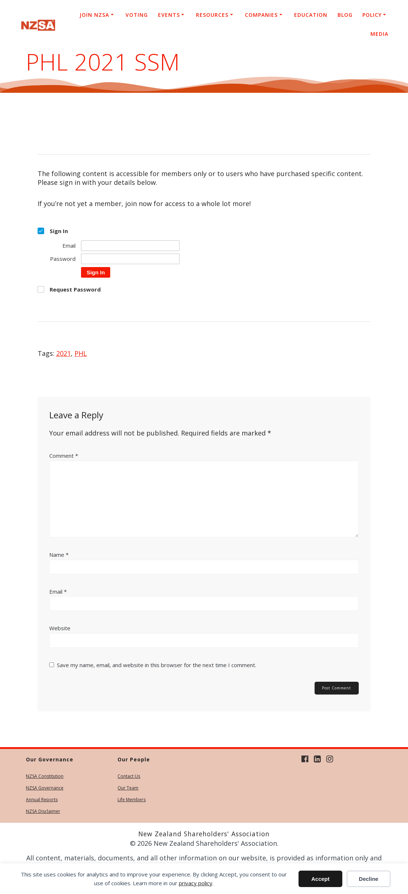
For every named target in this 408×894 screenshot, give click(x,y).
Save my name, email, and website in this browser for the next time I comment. (156, 665)
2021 (63, 353)
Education (310, 14)
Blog (345, 14)
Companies (261, 14)
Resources (212, 14)
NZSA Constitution (44, 776)
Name (59, 554)
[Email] (130, 245)
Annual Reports (42, 799)
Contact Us (129, 776)
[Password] (130, 259)
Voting (137, 14)
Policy (372, 14)
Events (169, 14)
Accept (320, 879)
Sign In (95, 272)
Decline (368, 879)
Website (59, 628)
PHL (80, 353)
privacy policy (195, 883)
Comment (63, 455)
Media (379, 33)
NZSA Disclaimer (43, 811)
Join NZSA (94, 14)
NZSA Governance (44, 788)
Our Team (128, 788)
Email (58, 591)
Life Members (132, 799)
